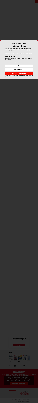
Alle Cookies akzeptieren (19, 73)
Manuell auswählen (19, 69)
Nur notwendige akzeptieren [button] (19, 66)
